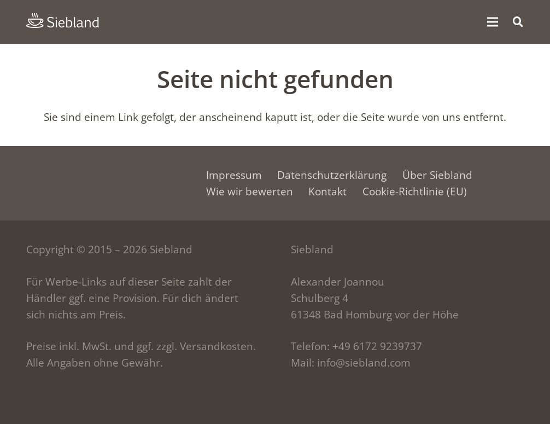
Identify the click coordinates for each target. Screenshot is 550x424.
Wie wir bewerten (249, 191)
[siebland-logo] (63, 21)
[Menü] (492, 22)
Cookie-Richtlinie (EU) (414, 191)
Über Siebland (437, 175)
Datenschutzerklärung (332, 175)
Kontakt (327, 191)
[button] (517, 21)
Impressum (234, 175)
